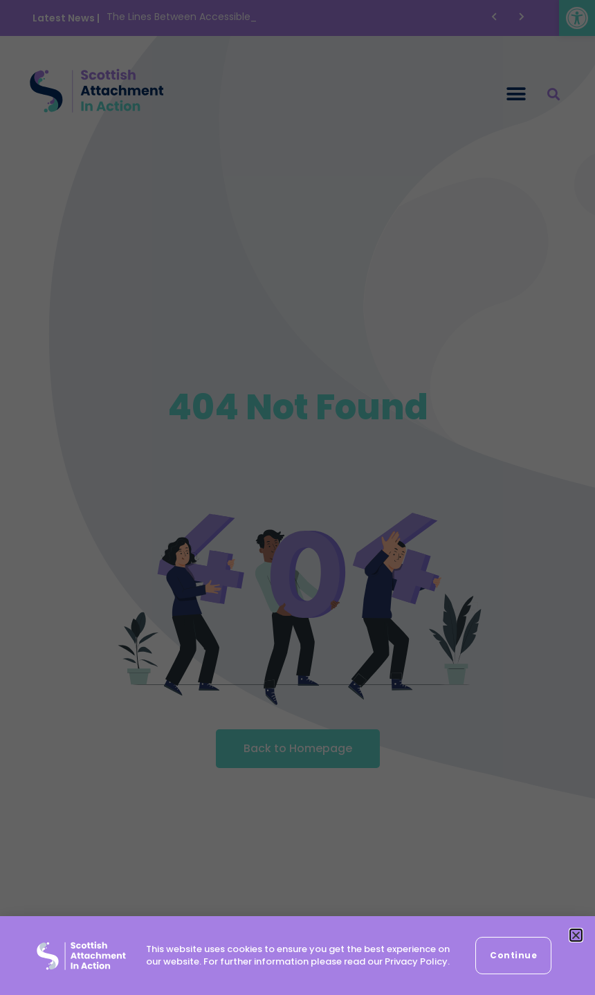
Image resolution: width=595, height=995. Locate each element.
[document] (297, 497)
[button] (576, 935)
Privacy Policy (416, 961)
